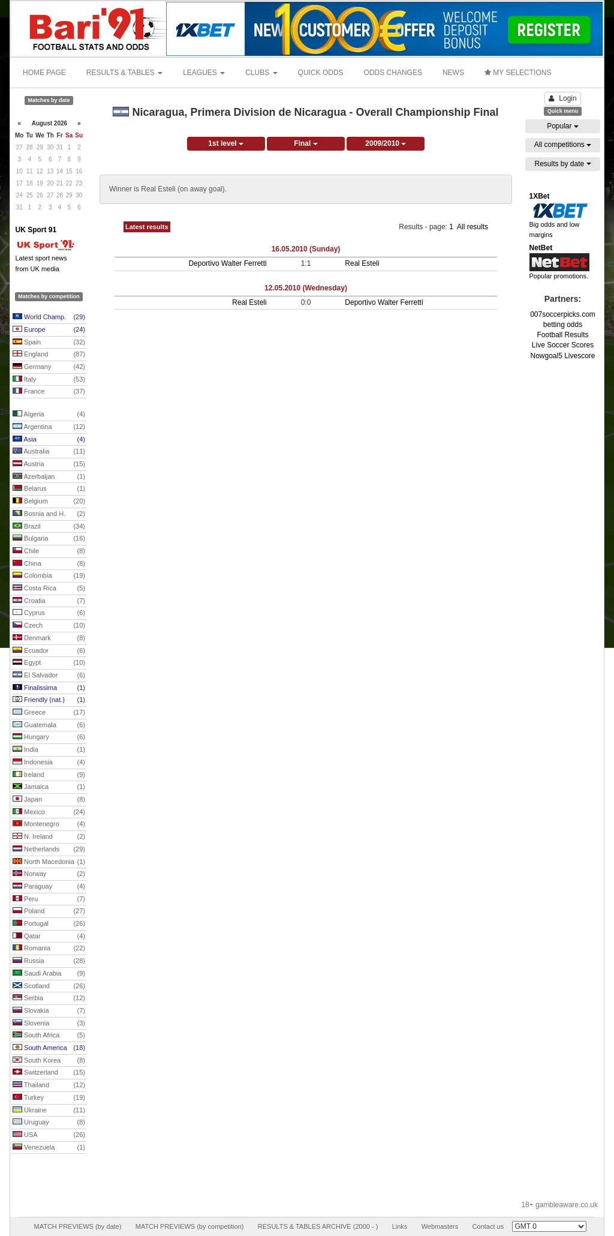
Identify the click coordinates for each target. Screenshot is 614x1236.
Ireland (49, 775)
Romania (49, 948)
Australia (49, 452)
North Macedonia (49, 862)
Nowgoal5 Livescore (562, 356)
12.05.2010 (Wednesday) (305, 288)
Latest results (146, 226)
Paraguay (49, 887)
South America (49, 1048)
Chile (49, 551)
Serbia (49, 998)
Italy (49, 380)
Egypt (49, 663)
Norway (49, 874)
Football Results (562, 335)
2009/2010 (385, 143)
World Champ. (49, 317)
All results (472, 227)
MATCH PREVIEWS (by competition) (190, 1226)
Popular (563, 126)
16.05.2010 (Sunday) (306, 249)
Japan (49, 800)
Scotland (49, 986)
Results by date (562, 164)
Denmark (49, 638)
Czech (49, 626)
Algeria (49, 414)
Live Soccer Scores (563, 345)
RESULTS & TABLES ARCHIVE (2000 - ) (318, 1226)
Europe (49, 330)
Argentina (49, 427)
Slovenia (49, 1023)
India (49, 750)
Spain (49, 342)
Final (305, 143)
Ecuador (49, 651)
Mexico (49, 812)
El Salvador (49, 675)
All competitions (562, 144)
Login (562, 98)
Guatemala (49, 725)
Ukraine (49, 1110)
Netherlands (49, 849)
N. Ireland (49, 837)
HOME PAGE (44, 72)
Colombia (49, 576)
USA (49, 1135)
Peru (49, 899)
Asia (49, 440)
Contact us (488, 1226)
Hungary (49, 737)
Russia (49, 961)
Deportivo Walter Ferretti (227, 263)
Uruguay (49, 1122)
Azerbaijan (49, 477)
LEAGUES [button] (204, 72)
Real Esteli (362, 263)
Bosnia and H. (49, 514)
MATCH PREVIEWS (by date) (77, 1226)
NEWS (453, 72)
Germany (49, 367)
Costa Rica (49, 588)
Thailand (49, 1085)
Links (400, 1226)
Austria (49, 464)
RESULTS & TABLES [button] (124, 72)
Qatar (49, 936)
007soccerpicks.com (562, 314)
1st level (225, 143)
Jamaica (49, 787)
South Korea (49, 1061)
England (49, 354)
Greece (49, 713)
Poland (49, 911)
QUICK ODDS (321, 72)
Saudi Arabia (49, 974)
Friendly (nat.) (49, 700)
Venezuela (49, 1148)
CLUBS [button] (261, 72)
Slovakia (49, 1011)
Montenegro (49, 824)
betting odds (562, 324)
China (49, 564)
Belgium (49, 501)
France (49, 392)
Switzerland (49, 1073)
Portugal (49, 924)
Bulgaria (49, 539)
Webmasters (440, 1226)
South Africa (49, 1035)
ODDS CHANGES (393, 72)
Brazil (49, 527)
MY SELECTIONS (517, 72)
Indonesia (49, 762)
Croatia (49, 601)
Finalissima (49, 688)
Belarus (49, 489)
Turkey (49, 1098)
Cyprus (49, 613)
